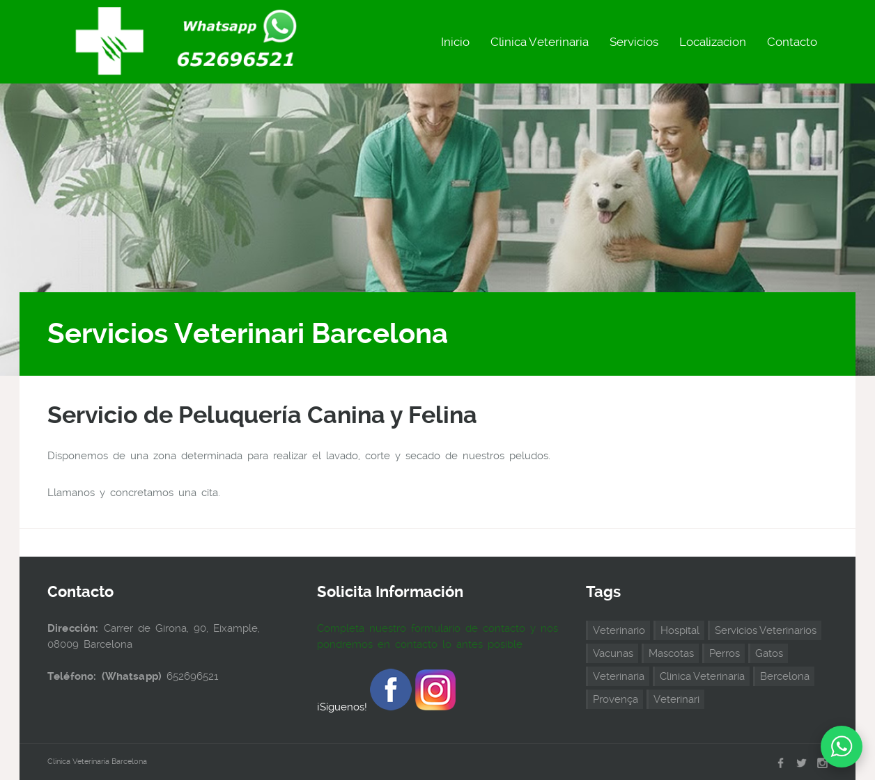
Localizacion (712, 42)
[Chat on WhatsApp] (841, 746)
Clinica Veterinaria (539, 42)
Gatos (769, 653)
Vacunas (613, 653)
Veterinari (676, 699)
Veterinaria (618, 676)
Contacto (792, 42)
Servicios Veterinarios (765, 630)
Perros (724, 653)
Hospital (679, 630)
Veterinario (619, 630)
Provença (615, 699)
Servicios (634, 42)
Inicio (455, 42)
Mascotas (671, 653)
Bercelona (785, 676)
